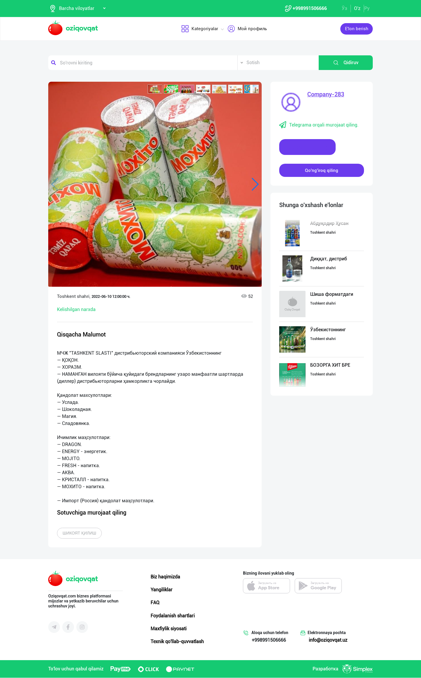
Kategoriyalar (199, 29)
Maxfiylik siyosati (169, 629)
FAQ (155, 603)
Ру (367, 8)
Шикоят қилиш (79, 533)
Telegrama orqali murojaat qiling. (318, 125)
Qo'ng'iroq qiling (321, 170)
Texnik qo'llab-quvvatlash (177, 642)
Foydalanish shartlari (173, 616)
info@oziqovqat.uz (328, 640)
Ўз (344, 8)
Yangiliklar (161, 590)
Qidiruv (345, 63)
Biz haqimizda (165, 577)
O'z (357, 8)
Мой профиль (247, 29)
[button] (155, 89)
